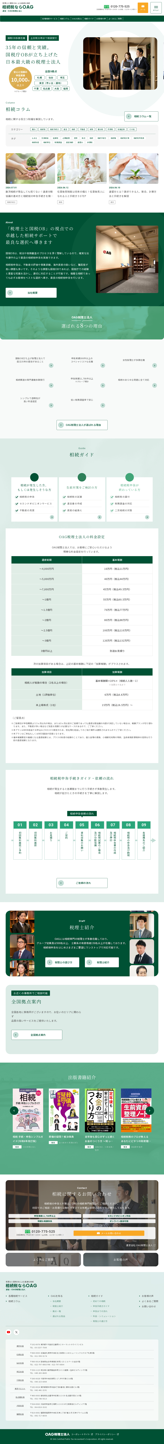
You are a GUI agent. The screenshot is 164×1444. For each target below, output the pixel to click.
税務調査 (58, 142)
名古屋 (46, 88)
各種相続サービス (49, 18)
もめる (34, 138)
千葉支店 (20, 1380)
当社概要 (57, 1301)
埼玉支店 (20, 1371)
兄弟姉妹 (45, 138)
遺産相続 (69, 142)
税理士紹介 (58, 1306)
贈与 (34, 129)
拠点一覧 (57, 1311)
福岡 (65, 88)
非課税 (90, 142)
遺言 (65, 129)
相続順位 (47, 142)
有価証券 (121, 129)
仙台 (51, 77)
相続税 (42, 129)
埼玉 (62, 77)
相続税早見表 (139, 138)
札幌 (39, 77)
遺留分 (80, 142)
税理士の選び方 (100, 1321)
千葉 (36, 88)
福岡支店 (20, 1414)
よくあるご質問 (115, 18)
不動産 (82, 129)
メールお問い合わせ (109, 1233)
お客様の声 (101, 18)
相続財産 (35, 142)
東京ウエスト (20, 1388)
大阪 (56, 88)
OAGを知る (77, 18)
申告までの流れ (100, 1311)
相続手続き (54, 129)
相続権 (113, 138)
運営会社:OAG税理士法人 (141, 1245)
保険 (91, 129)
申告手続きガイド (101, 1306)
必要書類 (66, 138)
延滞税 (55, 138)
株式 (83, 138)
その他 (132, 129)
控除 (76, 138)
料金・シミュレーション (104, 1316)
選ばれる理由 (59, 1316)
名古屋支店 (20, 1397)
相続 (73, 129)
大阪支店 (20, 1405)
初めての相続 (99, 1301)
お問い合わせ (149, 1306)
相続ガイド (89, 18)
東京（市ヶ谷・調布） (51, 83)
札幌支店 (20, 1354)
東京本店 (20, 1346)
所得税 (110, 129)
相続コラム (64, 18)
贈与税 (100, 129)
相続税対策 (124, 138)
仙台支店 (20, 1363)
